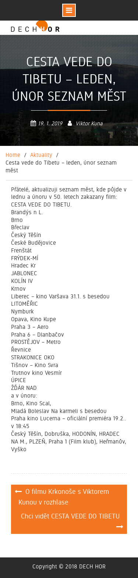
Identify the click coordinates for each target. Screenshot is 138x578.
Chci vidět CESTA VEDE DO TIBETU (70, 516)
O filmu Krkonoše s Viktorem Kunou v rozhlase (63, 496)
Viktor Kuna (88, 123)
